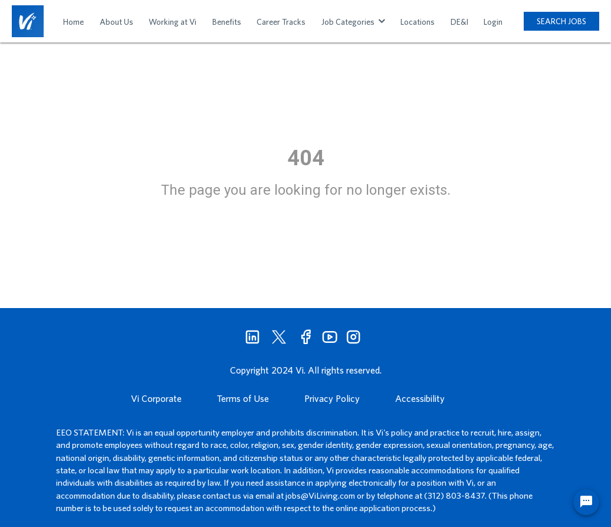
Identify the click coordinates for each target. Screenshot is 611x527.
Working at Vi (172, 22)
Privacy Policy (332, 398)
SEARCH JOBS (561, 21)
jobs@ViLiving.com (320, 495)
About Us (116, 22)
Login (493, 22)
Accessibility (420, 398)
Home (73, 22)
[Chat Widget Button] (586, 502)
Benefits (226, 22)
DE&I (459, 22)
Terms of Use (243, 398)
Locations (417, 22)
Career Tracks (281, 22)
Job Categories (353, 22)
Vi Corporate (156, 398)
